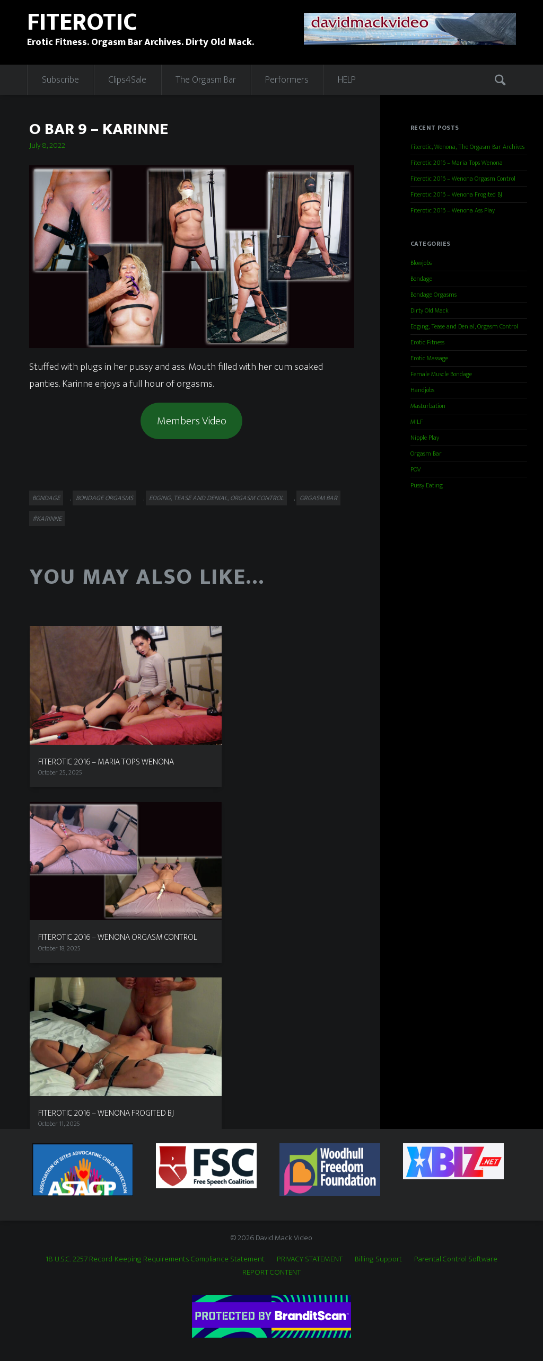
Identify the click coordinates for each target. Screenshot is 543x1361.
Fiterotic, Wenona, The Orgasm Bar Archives (467, 146)
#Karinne (47, 518)
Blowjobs (421, 262)
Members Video (191, 421)
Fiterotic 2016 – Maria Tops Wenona (456, 162)
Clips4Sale (127, 80)
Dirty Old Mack (429, 310)
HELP (347, 80)
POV (415, 469)
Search (501, 79)
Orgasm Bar (318, 498)
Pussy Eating (426, 485)
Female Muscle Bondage (441, 374)
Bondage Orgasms (104, 498)
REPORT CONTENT (271, 1272)
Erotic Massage (429, 358)
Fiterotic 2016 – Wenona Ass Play (452, 210)
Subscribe (60, 80)
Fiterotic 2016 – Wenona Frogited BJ (456, 194)
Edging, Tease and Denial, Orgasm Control (216, 498)
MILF (416, 421)
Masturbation (427, 406)
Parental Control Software (455, 1259)
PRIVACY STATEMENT (310, 1259)
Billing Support (378, 1259)
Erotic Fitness (427, 342)
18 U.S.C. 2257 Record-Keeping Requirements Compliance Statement (155, 1259)
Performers (287, 80)
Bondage (46, 498)
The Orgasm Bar (206, 80)
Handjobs (422, 390)
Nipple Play (424, 437)
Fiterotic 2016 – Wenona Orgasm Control (462, 178)
